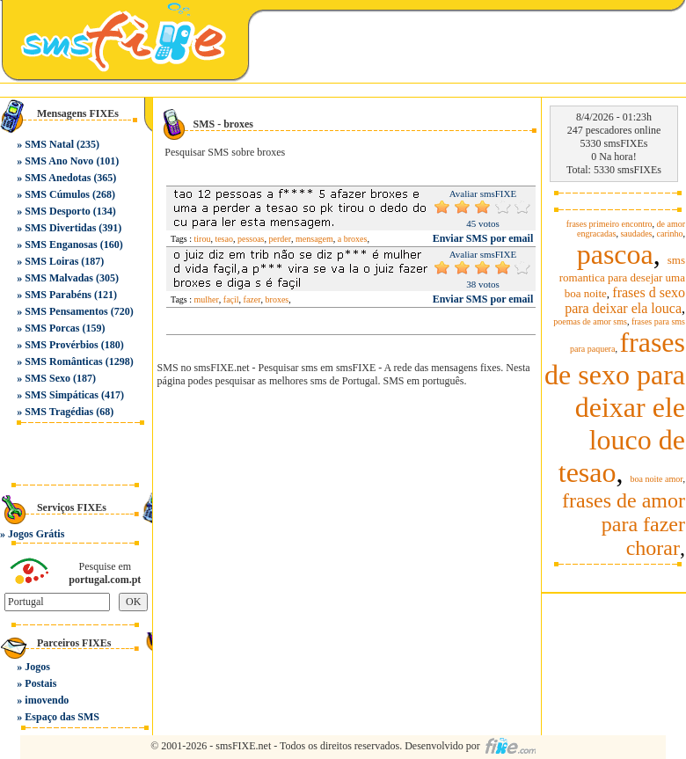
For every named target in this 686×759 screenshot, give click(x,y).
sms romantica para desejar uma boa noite (622, 276)
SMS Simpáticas (62, 395)
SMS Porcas (52, 328)
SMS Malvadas (59, 278)
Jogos (37, 666)
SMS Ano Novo (59, 161)
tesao (224, 239)
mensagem (314, 239)
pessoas (251, 239)
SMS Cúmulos (57, 194)
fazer (252, 299)
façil (231, 299)
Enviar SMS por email (483, 238)
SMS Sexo (47, 378)
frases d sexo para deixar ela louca (625, 300)
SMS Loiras (51, 261)
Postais (40, 683)
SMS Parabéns (58, 294)
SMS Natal (49, 144)
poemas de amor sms (590, 321)
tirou (202, 239)
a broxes (353, 239)
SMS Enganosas (61, 244)
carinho (670, 233)
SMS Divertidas (60, 228)
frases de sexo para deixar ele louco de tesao (614, 407)
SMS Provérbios (61, 345)
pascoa (615, 254)
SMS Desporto (57, 211)
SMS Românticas (63, 361)
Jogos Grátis (36, 534)
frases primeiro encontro (609, 224)
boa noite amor (657, 479)
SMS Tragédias (59, 411)
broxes (277, 299)
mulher (206, 299)
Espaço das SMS (62, 717)
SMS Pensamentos (66, 311)
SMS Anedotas (58, 178)
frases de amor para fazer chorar (623, 524)
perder (280, 239)
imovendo (47, 700)
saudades (636, 233)
